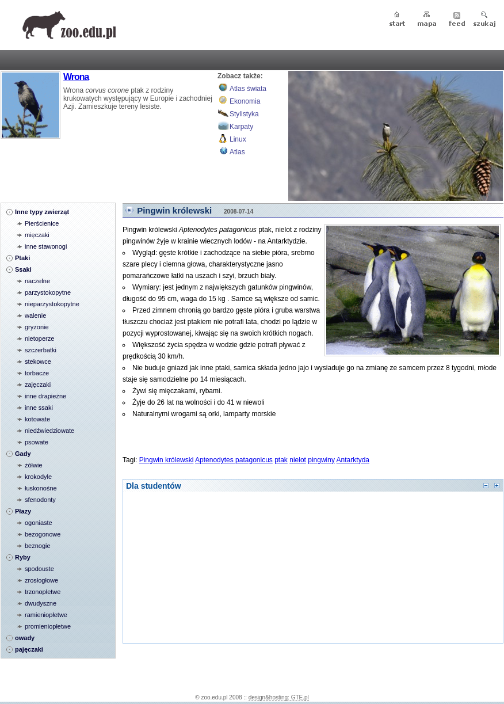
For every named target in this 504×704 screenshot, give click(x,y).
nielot (297, 460)
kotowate (37, 419)
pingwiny (321, 460)
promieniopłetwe (48, 626)
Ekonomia (245, 101)
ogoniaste (38, 522)
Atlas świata (248, 89)
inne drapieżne (45, 396)
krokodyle (38, 476)
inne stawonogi (46, 246)
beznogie (38, 545)
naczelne (37, 280)
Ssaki (23, 269)
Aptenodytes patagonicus (234, 460)
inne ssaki (39, 407)
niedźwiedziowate (49, 430)
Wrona (76, 77)
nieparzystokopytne (52, 303)
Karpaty (241, 127)
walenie (35, 315)
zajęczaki (38, 384)
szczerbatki (40, 350)
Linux (238, 139)
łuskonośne (41, 488)
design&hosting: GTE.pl (279, 697)
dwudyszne (40, 603)
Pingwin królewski (174, 210)
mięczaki (37, 234)
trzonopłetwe (42, 591)
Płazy (23, 511)
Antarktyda (353, 460)
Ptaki (22, 257)
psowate (36, 442)
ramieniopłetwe (46, 614)
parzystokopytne (48, 292)
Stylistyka (244, 114)
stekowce (38, 361)
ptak (281, 460)
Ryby (22, 557)
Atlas (237, 152)
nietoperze (39, 338)
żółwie (34, 465)
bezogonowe (42, 534)
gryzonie (37, 327)
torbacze (37, 373)
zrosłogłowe (41, 580)
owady (25, 637)
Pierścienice (42, 223)
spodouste (39, 568)
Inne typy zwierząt (42, 211)
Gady (23, 453)
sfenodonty (40, 499)
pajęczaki (29, 649)
